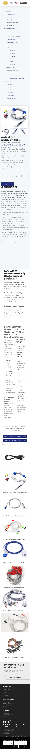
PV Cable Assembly (12, 25)
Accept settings (8, 743)
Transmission (10, 95)
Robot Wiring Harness (12, 42)
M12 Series (12, 59)
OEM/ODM (5, 716)
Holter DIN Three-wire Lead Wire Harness (14, 634)
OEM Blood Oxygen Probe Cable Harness (14, 515)
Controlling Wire (11, 39)
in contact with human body (17, 78)
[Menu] (18, 3)
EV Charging (10, 17)
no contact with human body (17, 75)
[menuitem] (14, 3)
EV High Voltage (11, 19)
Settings (15, 746)
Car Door (9, 90)
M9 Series (12, 56)
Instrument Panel (11, 98)
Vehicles (5, 706)
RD (4, 691)
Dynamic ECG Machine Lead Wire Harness (14, 539)
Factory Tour (6, 694)
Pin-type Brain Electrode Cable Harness (13, 657)
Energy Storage (11, 14)
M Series (9, 47)
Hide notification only (20, 743)
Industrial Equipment (9, 28)
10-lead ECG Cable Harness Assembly (13, 610)
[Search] (14, 3)
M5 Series (12, 50)
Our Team (5, 695)
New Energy (7, 11)
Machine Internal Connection (14, 31)
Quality (4, 692)
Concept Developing (8, 714)
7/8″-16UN (12, 64)
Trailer (8, 101)
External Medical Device (13, 73)
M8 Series (12, 53)
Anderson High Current (13, 22)
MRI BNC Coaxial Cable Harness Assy (13, 469)
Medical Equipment (9, 67)
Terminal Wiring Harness (13, 36)
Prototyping (6, 713)
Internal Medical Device (13, 70)
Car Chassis (10, 87)
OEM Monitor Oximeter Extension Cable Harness (13, 563)
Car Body (9, 84)
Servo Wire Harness (12, 34)
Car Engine (10, 92)
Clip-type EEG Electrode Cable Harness (13, 587)
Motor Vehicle (7, 81)
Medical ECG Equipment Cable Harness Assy (15, 492)
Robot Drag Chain (11, 45)
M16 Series (12, 61)
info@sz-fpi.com (15, 430)
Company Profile (7, 689)
